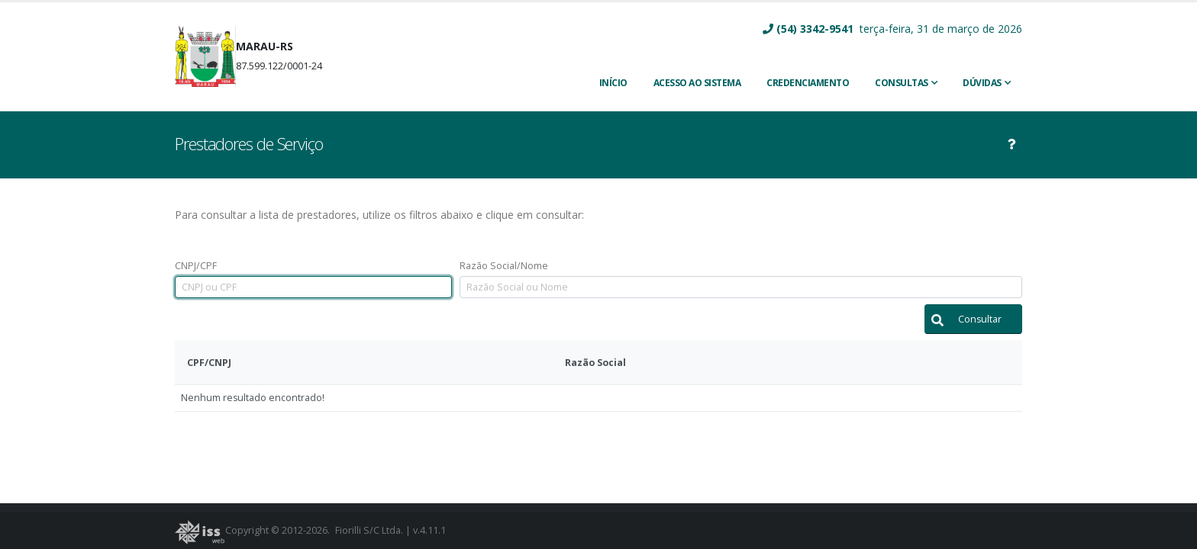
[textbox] (313, 287)
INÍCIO (613, 82)
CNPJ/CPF (196, 265)
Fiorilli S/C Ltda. (369, 530)
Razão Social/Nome (504, 265)
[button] (973, 319)
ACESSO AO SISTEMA (697, 82)
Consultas (901, 82)
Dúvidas (982, 82)
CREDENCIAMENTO (807, 82)
